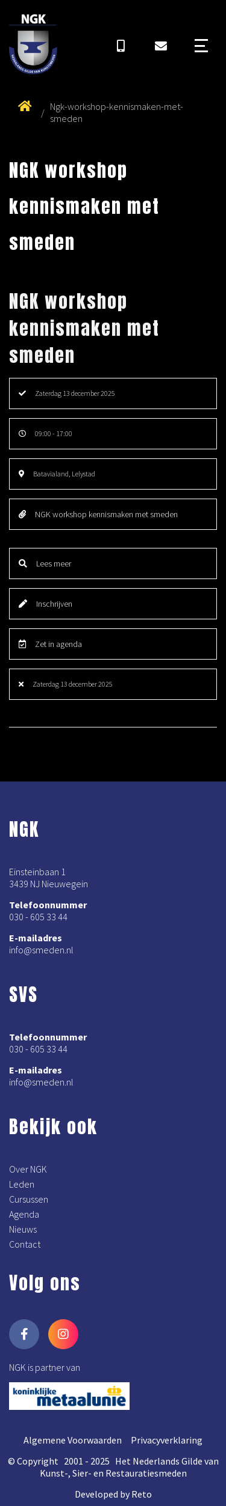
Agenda (24, 1214)
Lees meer (45, 563)
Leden (21, 1184)
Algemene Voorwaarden (73, 1440)
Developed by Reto (113, 1494)
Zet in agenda (50, 644)
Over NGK (28, 1169)
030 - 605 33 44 (38, 917)
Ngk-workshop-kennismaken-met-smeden (116, 112)
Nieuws (23, 1229)
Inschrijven (45, 603)
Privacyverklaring (166, 1440)
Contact (24, 1244)
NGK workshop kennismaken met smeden (98, 514)
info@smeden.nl (41, 950)
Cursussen (28, 1199)
